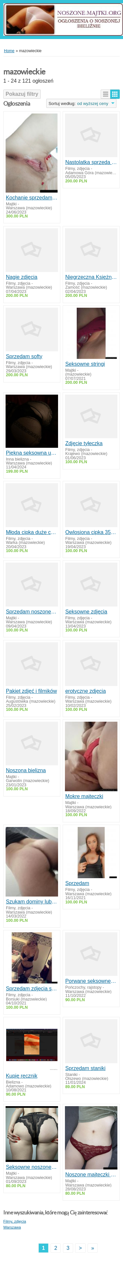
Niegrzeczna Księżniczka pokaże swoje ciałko (91, 277)
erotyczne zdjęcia (85, 691)
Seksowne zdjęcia (86, 611)
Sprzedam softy (24, 356)
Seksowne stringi (85, 364)
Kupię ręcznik (21, 1076)
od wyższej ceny (92, 103)
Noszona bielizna (26, 770)
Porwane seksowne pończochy (91, 981)
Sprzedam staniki (85, 1068)
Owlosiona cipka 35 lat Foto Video (91, 532)
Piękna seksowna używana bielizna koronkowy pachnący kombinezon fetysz (32, 453)
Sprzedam (77, 883)
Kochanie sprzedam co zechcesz (32, 197)
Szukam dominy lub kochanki (32, 901)
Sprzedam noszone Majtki (32, 611)
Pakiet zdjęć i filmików (31, 691)
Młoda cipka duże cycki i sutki (32, 532)
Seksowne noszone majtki (32, 1167)
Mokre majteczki (84, 796)
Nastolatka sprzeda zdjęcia (91, 162)
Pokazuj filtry (22, 94)
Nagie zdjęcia (21, 277)
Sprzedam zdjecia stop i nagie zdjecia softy (32, 988)
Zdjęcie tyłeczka (84, 443)
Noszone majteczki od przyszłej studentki (91, 1174)
